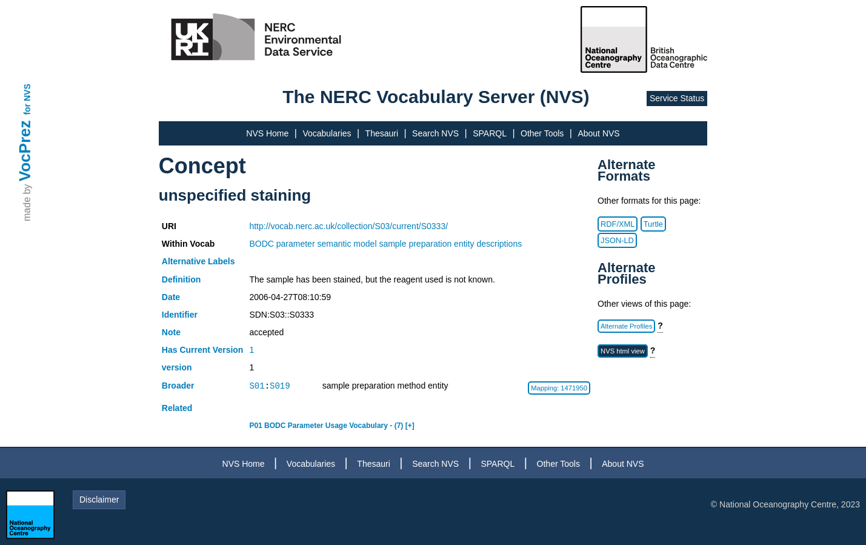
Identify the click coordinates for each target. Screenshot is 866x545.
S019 (280, 386)
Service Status (677, 98)
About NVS (598, 133)
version (177, 367)
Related (177, 408)
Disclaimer (99, 499)
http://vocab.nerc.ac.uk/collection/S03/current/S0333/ (348, 226)
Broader (178, 385)
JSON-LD (617, 240)
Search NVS (435, 133)
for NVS (27, 99)
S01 (256, 386)
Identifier (180, 314)
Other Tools (542, 133)
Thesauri (381, 133)
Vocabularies (326, 133)
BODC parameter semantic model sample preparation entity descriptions (385, 244)
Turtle (653, 224)
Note (171, 332)
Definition (181, 279)
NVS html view (623, 351)
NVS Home (267, 133)
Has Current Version (203, 350)
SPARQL (490, 133)
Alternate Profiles (626, 326)
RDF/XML (618, 224)
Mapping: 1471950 (559, 388)
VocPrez (25, 150)
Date (171, 297)
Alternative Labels (198, 261)
